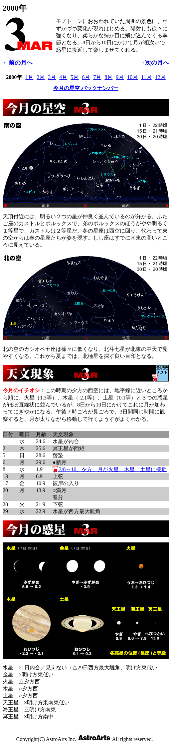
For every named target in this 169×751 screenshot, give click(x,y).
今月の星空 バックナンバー (85, 88)
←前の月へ (18, 62)
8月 (108, 77)
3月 (52, 77)
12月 (160, 77)
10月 (132, 77)
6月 (86, 77)
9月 (120, 77)
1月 (29, 77)
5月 (75, 77)
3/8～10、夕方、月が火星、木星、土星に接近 (110, 469)
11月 (146, 77)
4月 (63, 77)
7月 (97, 77)
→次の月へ (154, 62)
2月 (41, 77)
